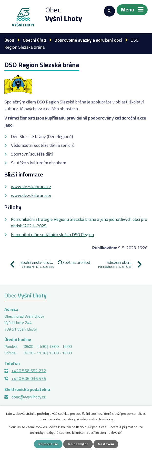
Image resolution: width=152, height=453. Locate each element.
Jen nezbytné (78, 444)
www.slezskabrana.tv (31, 195)
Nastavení (106, 444)
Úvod (9, 40)
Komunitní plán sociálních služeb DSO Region (52, 235)
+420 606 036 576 (28, 378)
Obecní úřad (34, 40)
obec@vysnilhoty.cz (28, 397)
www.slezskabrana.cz (31, 187)
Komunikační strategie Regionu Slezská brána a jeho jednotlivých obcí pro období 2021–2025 (79, 222)
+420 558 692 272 (28, 370)
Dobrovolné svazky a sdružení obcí (88, 40)
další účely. (106, 419)
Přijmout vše (48, 444)
